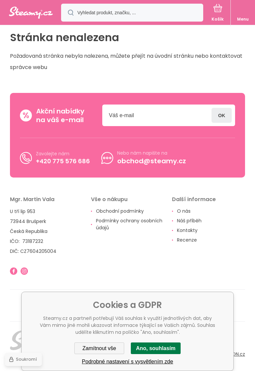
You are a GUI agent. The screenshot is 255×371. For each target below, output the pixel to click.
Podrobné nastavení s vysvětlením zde (127, 361)
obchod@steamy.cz (151, 161)
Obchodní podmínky (120, 211)
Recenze (187, 240)
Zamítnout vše (99, 348)
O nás (184, 211)
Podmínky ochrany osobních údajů (129, 224)
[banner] (31, 13)
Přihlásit (222, 115)
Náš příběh (189, 220)
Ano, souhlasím (155, 348)
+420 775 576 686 (63, 161)
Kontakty (187, 230)
